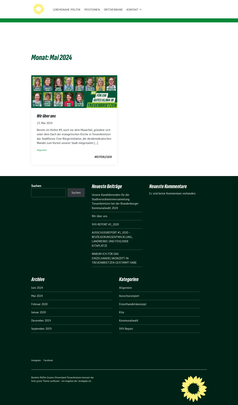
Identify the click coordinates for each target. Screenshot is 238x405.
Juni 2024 (37, 283)
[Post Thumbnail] (74, 86)
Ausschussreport (129, 291)
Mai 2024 (37, 291)
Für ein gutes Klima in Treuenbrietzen (84, 16)
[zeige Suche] (201, 2)
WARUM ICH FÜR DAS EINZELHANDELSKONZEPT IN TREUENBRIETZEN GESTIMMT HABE (114, 253)
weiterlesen (103, 152)
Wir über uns (46, 111)
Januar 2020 (38, 307)
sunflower (55, 376)
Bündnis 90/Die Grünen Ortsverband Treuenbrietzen (100, 12)
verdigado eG (84, 376)
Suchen (36, 181)
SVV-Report (126, 324)
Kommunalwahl (128, 316)
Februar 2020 (39, 299)
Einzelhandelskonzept (132, 299)
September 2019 (41, 324)
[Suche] (197, 2)
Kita (121, 307)
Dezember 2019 (41, 316)
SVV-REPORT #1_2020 (105, 219)
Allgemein (42, 145)
